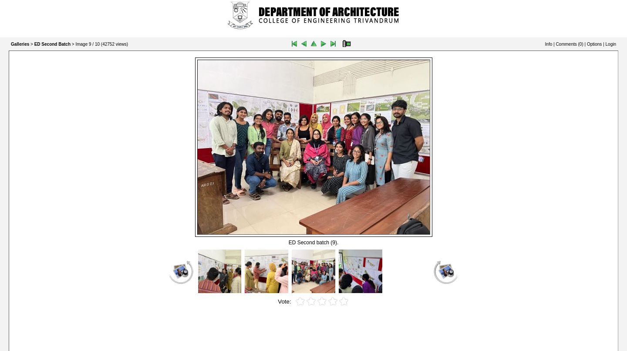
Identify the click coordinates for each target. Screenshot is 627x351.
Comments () (569, 44)
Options (594, 44)
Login (611, 44)
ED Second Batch (52, 44)
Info (549, 44)
